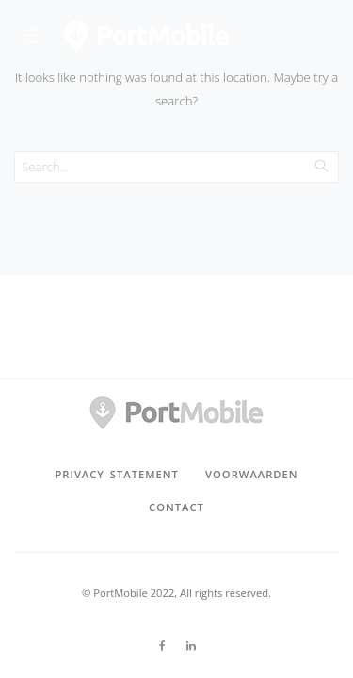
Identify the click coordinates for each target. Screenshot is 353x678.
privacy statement (117, 474)
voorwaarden (251, 474)
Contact (176, 507)
